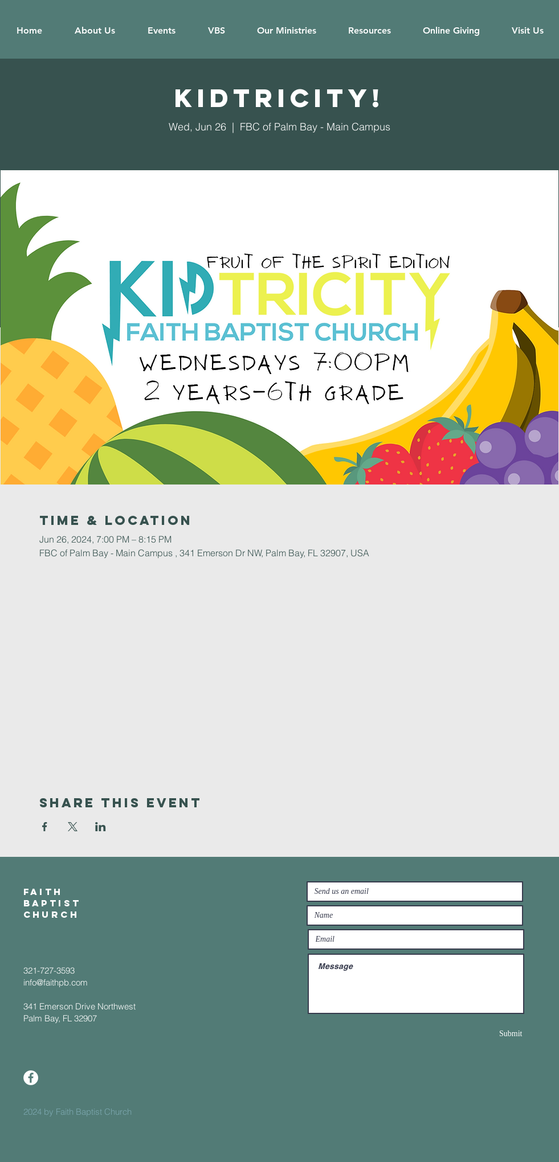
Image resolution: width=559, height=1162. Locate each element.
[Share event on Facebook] (44, 826)
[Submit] (482, 1034)
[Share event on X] (72, 826)
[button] (95, 31)
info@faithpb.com (55, 982)
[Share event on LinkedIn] (100, 826)
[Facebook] (30, 1077)
